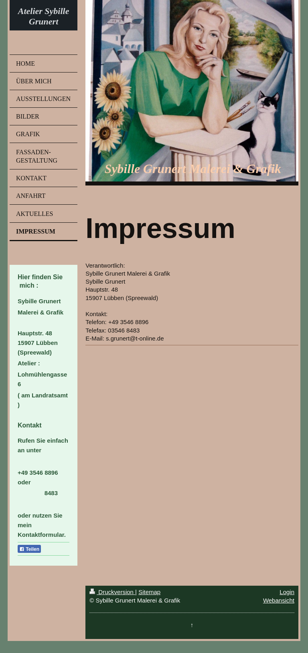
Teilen (29, 549)
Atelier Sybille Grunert (43, 16)
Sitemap (149, 592)
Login (287, 592)
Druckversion (112, 592)
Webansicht (278, 600)
